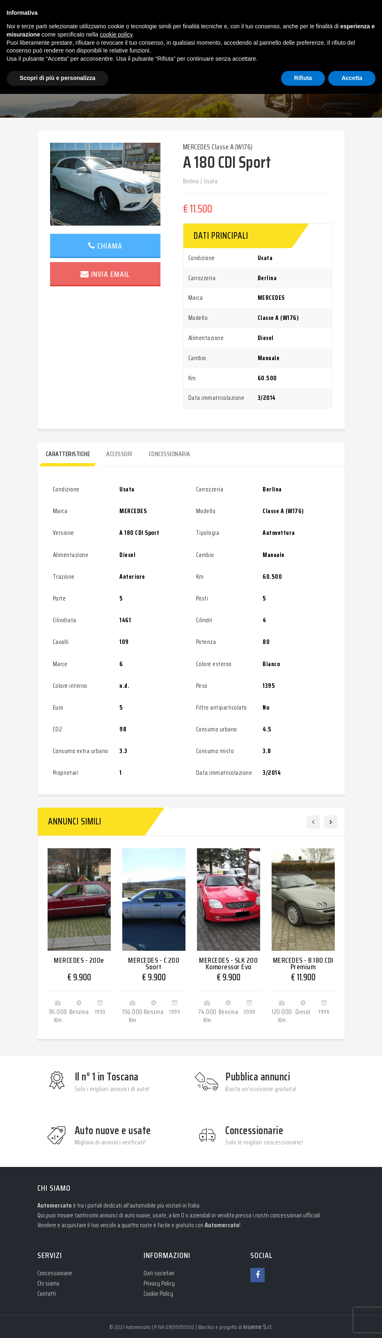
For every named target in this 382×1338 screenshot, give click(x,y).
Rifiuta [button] (303, 78)
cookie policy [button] (116, 34)
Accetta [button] (351, 78)
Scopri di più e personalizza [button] (57, 78)
